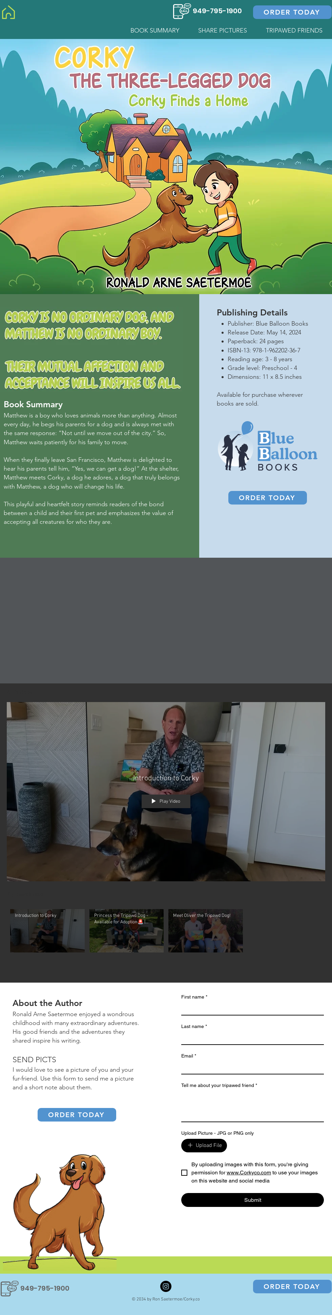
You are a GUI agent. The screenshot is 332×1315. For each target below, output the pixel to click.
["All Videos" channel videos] (166, 932)
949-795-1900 (217, 11)
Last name (194, 1026)
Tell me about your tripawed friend (219, 1085)
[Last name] (250, 1038)
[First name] (250, 1009)
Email (188, 1056)
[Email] (250, 1068)
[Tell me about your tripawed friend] (252, 1106)
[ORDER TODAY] (292, 12)
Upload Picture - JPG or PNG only (217, 1133)
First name (194, 997)
